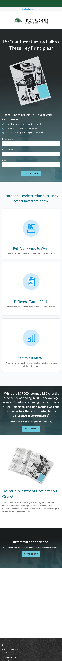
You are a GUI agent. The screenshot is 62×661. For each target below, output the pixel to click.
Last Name (7, 149)
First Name (7, 139)
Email (5, 160)
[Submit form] (31, 173)
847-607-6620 (13, 650)
